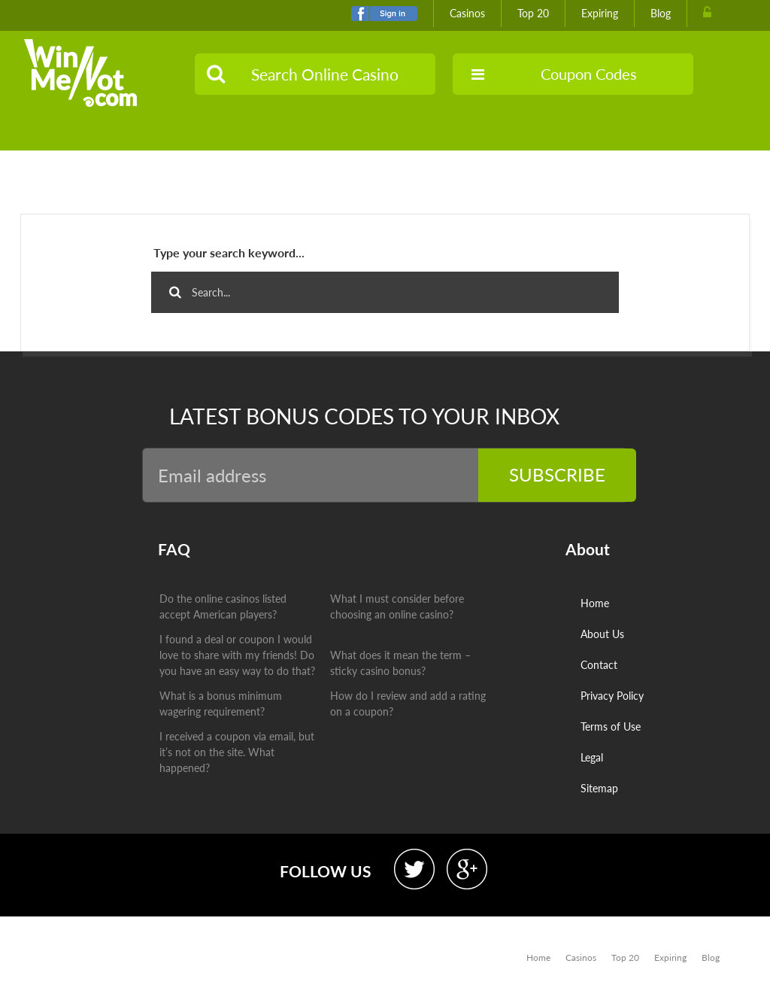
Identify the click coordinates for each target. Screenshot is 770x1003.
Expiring (599, 13)
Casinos (467, 13)
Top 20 (533, 13)
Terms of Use (611, 726)
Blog (660, 13)
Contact (599, 664)
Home (595, 603)
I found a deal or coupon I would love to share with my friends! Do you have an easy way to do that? (237, 655)
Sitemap (599, 788)
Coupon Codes (554, 74)
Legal (592, 757)
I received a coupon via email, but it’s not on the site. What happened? (236, 752)
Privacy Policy (612, 695)
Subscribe (557, 474)
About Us (602, 634)
